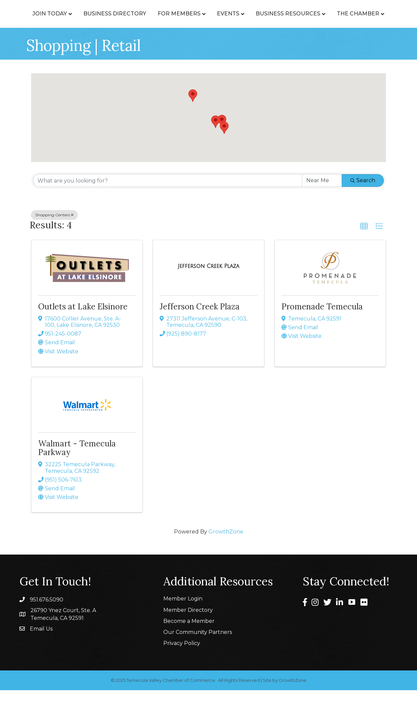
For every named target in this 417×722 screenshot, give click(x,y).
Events (357, 20)
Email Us (41, 660)
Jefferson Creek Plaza (200, 338)
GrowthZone (225, 563)
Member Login (182, 630)
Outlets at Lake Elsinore (83, 338)
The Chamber (246, 45)
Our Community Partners (197, 664)
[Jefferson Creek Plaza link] (208, 298)
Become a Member (189, 653)
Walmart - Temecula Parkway (77, 479)
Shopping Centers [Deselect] (54, 246)
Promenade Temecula (322, 338)
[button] (222, 153)
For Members (190, 20)
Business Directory (126, 20)
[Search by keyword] (167, 212)
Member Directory (188, 642)
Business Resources (176, 45)
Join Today (61, 20)
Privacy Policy (181, 675)
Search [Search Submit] (362, 212)
